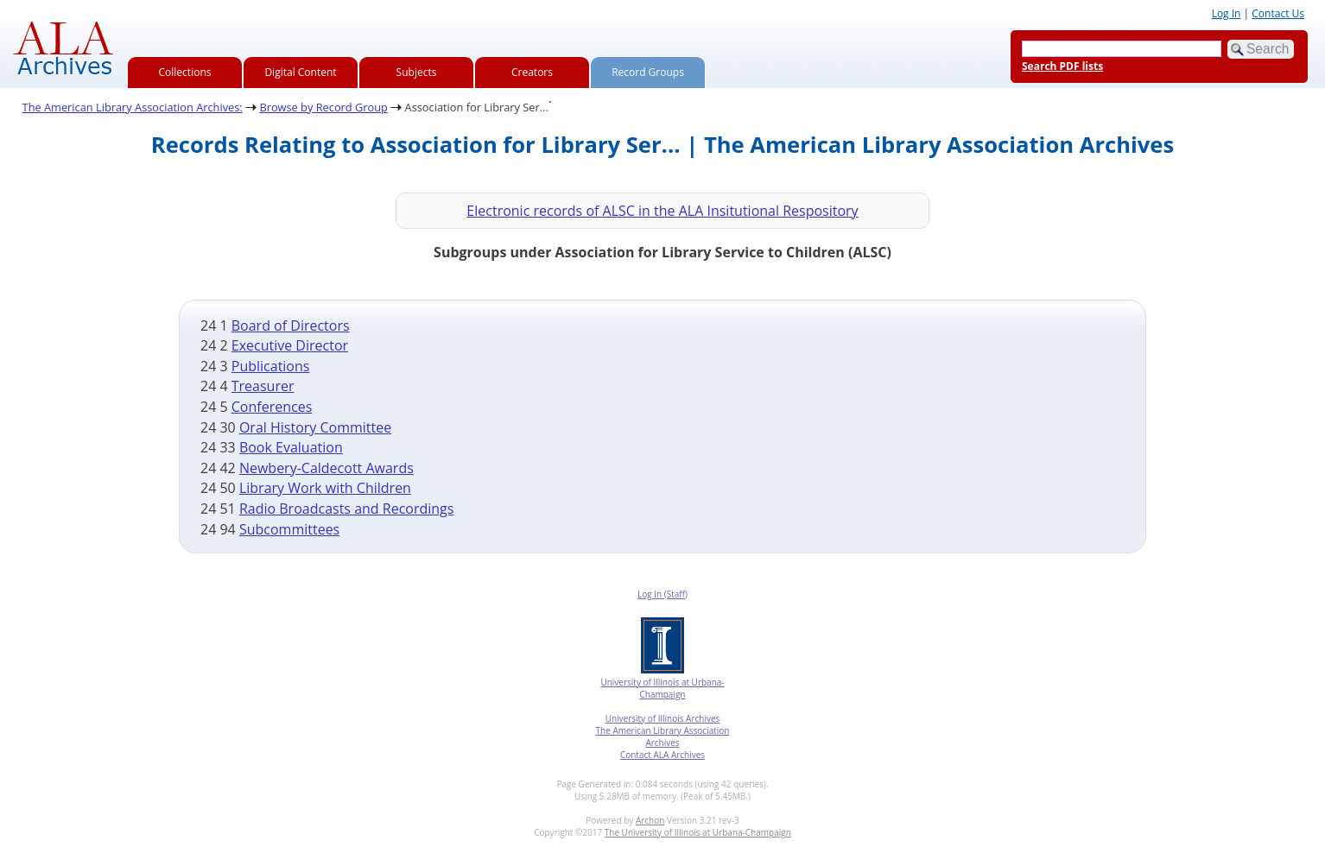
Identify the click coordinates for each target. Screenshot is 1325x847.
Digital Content (300, 72)
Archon (650, 820)
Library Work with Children (325, 487)
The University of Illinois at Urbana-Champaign (698, 832)
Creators (532, 72)
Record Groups (648, 72)
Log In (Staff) (662, 594)
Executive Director (289, 345)
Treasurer (263, 385)
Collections (185, 72)
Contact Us (1278, 13)
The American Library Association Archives (663, 736)
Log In (1226, 13)
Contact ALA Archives (662, 755)
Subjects (416, 72)
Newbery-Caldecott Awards (326, 467)
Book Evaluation (291, 447)
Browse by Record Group (323, 107)
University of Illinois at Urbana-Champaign (662, 688)
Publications (270, 366)
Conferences (272, 406)
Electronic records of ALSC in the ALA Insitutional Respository (662, 210)
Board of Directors (290, 325)
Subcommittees (289, 529)
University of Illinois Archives (662, 718)
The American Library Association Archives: (132, 107)
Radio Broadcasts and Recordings (346, 508)
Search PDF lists (1062, 66)
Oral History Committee (315, 427)
